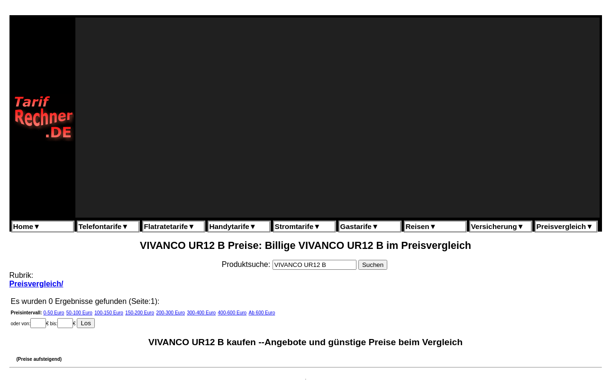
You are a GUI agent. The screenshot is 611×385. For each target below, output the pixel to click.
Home (27, 226)
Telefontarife (104, 226)
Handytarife (233, 226)
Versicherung (497, 226)
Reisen (421, 226)
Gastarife (359, 226)
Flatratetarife (169, 226)
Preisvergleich (565, 226)
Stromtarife (298, 226)
